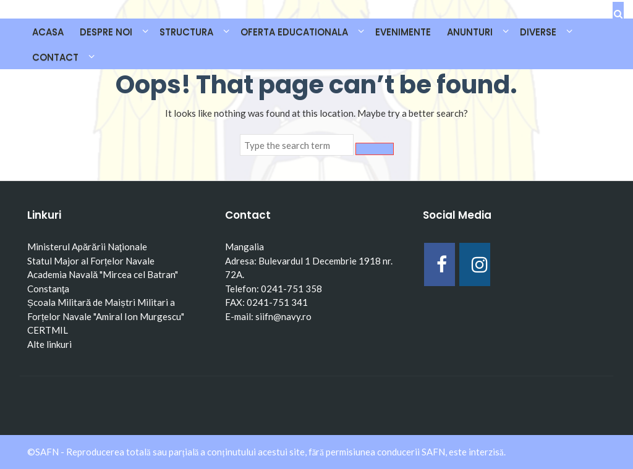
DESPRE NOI (106, 31)
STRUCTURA (186, 31)
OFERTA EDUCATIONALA (294, 31)
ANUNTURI (470, 31)
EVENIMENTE (403, 31)
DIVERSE (538, 31)
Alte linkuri (49, 344)
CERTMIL (47, 330)
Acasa (48, 31)
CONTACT (55, 57)
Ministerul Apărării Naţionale (87, 246)
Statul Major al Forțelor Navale (91, 260)
